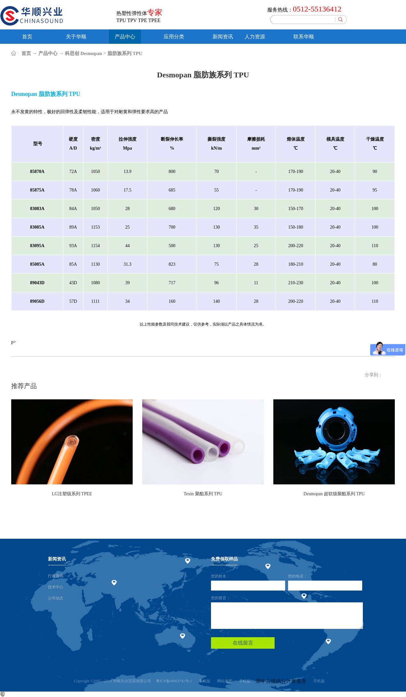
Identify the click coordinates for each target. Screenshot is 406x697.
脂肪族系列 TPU (124, 53)
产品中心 (48, 53)
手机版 (203, 681)
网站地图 (223, 681)
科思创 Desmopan (83, 53)
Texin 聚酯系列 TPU (202, 493)
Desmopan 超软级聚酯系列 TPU (333, 493)
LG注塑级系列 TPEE (72, 493)
